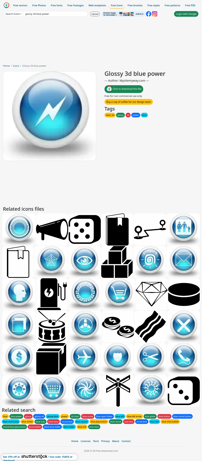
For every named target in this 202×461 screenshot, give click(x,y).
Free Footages (75, 5)
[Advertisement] (101, 42)
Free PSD (190, 5)
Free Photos (39, 5)
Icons (16, 65)
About (115, 441)
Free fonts (57, 5)
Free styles (153, 5)
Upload (94, 14)
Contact (126, 441)
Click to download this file (123, 89)
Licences (86, 441)
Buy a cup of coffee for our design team (128, 101)
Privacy (105, 441)
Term (96, 441)
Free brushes (135, 5)
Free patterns (172, 5)
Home (6, 65)
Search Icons (13, 14)
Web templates (97, 5)
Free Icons (117, 5)
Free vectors (20, 5)
